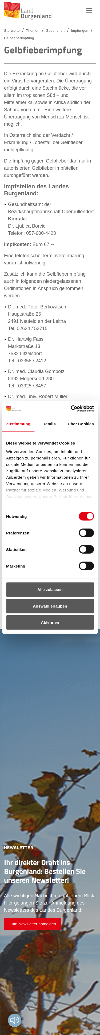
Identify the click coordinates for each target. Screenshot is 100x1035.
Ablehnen (50, 622)
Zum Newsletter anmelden (32, 924)
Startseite (12, 31)
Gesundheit (55, 31)
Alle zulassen (50, 589)
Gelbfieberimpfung (19, 38)
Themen (32, 31)
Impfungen (79, 31)
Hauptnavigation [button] (89, 10)
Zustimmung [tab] (18, 424)
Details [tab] (49, 424)
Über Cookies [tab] (81, 424)
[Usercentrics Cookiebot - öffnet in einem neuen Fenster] (71, 408)
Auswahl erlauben (50, 606)
